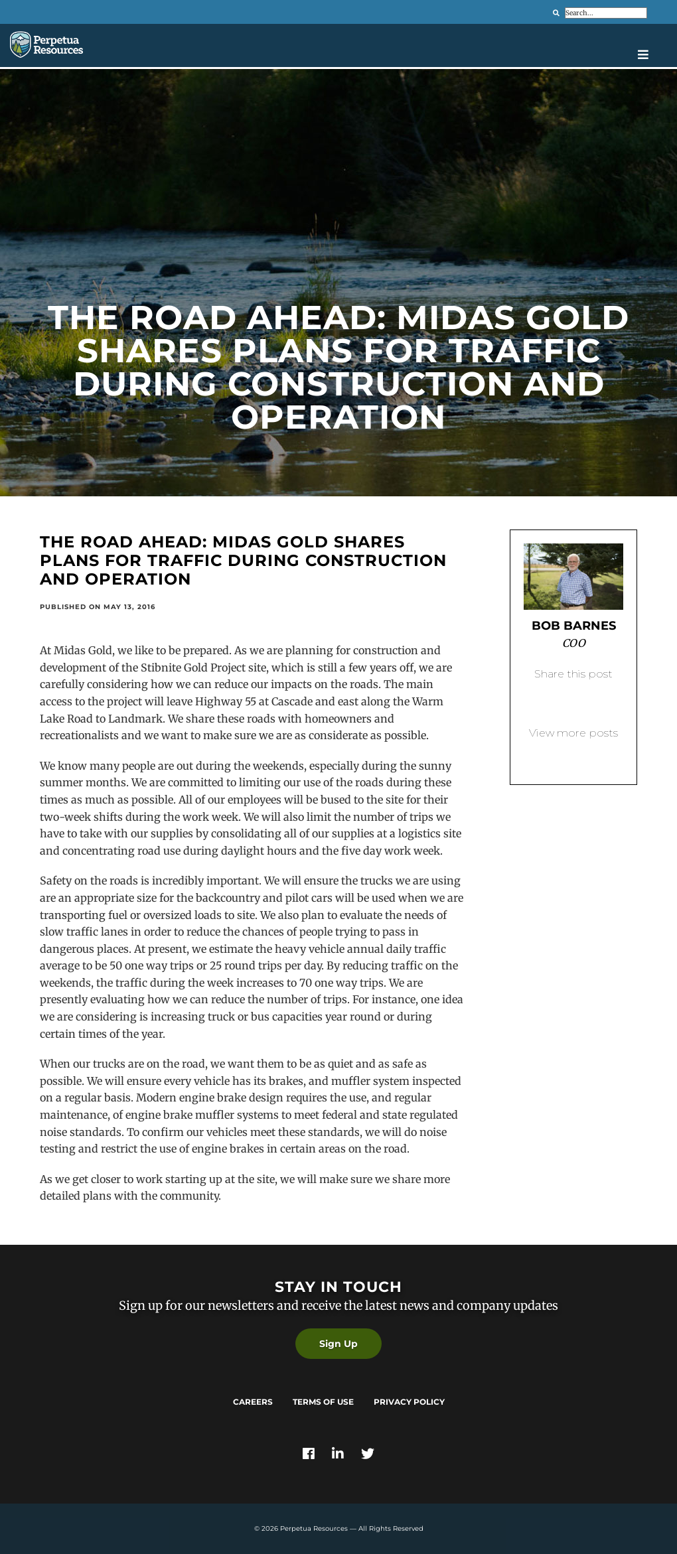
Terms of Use (323, 1402)
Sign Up (338, 1344)
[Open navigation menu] (652, 54)
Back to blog (573, 754)
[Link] (309, 1454)
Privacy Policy (409, 1402)
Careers (253, 1402)
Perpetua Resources (314, 1528)
